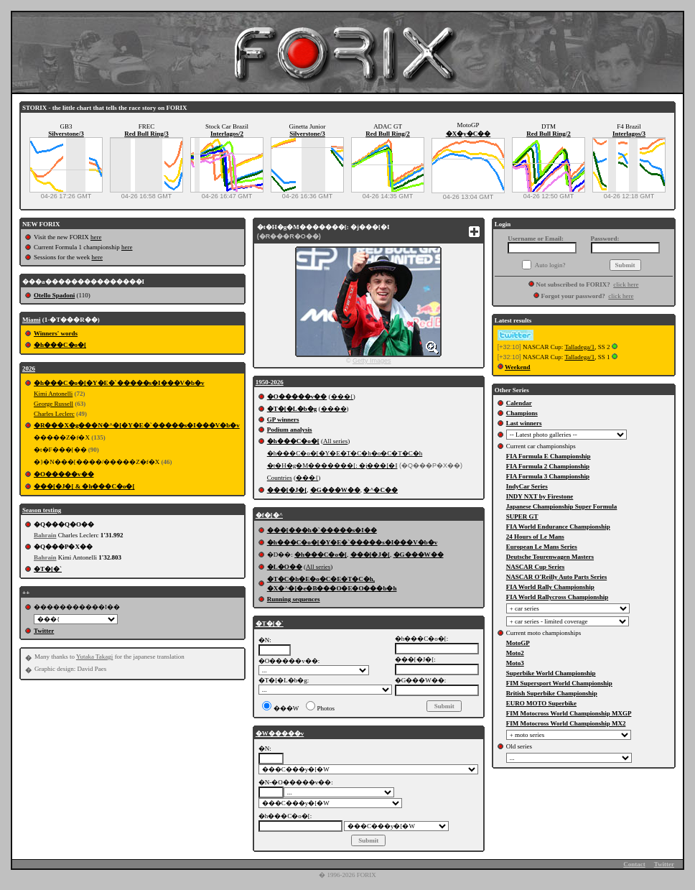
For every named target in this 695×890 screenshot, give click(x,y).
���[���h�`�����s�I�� (322, 530)
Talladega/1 (579, 347)
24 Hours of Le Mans (535, 536)
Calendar (519, 403)
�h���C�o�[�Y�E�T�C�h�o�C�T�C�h (345, 453)
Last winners (524, 423)
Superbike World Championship (551, 673)
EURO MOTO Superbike (541, 703)
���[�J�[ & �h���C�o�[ (84, 486)
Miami (31, 319)
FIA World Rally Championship (550, 586)
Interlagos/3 (628, 133)
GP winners (283, 419)
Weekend (518, 367)
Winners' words (56, 333)
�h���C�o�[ (60, 344)
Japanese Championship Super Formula (561, 506)
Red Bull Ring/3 (146, 133)
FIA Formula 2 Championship (547, 466)
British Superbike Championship (551, 693)
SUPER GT (522, 516)
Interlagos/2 (226, 133)
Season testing (41, 510)
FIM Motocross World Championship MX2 (566, 723)
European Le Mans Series (541, 546)
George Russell (53, 403)
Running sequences (293, 599)
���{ (342, 396)
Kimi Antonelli (53, 393)
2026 (28, 368)
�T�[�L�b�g (292, 408)
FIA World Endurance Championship (558, 526)
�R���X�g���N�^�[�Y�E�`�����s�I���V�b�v (137, 425)
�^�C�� (380, 489)
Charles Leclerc (54, 413)
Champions (522, 413)
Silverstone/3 (66, 133)
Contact (634, 864)
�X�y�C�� (468, 133)
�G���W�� (335, 489)
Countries (279, 477)
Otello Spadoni (54, 295)
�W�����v (280, 733)
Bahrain (45, 535)
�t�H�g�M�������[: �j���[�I (332, 465)
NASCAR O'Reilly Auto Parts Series (556, 576)
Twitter (44, 630)
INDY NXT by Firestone (540, 496)
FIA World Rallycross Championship (557, 597)
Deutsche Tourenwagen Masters (550, 556)
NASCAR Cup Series (535, 566)
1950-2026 (270, 382)
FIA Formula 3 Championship (547, 476)
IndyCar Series (527, 486)
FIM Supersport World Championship (559, 683)
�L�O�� (284, 566)
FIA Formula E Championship (548, 456)
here (96, 237)
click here (625, 284)
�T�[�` (48, 569)
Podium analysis (289, 429)
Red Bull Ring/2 (387, 133)
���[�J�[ (287, 489)
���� (334, 408)
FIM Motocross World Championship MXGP (569, 713)
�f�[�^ (269, 515)
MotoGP (518, 642)
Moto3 (515, 663)
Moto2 (515, 653)
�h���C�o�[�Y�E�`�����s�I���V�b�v (119, 382)
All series (335, 441)
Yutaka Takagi (94, 656)
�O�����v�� (64, 474)
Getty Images (372, 360)
